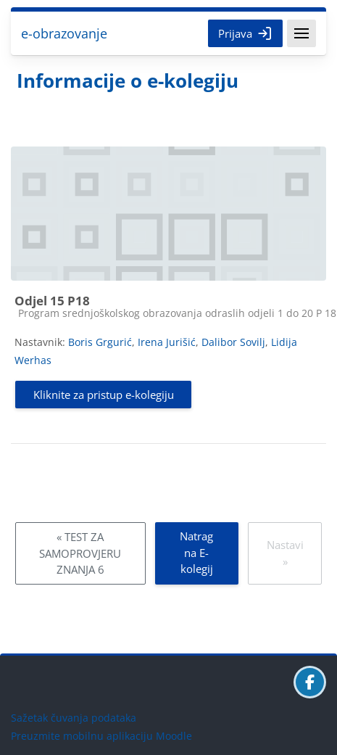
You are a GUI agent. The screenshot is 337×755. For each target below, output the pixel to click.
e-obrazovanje (64, 33)
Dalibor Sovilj (233, 342)
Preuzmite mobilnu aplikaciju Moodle (101, 736)
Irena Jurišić (167, 342)
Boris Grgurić (100, 342)
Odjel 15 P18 (52, 300)
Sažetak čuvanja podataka (73, 718)
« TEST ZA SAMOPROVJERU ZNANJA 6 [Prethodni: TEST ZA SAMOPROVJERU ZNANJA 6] (80, 553)
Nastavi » (285, 553)
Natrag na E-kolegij (196, 552)
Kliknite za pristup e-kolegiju (103, 394)
